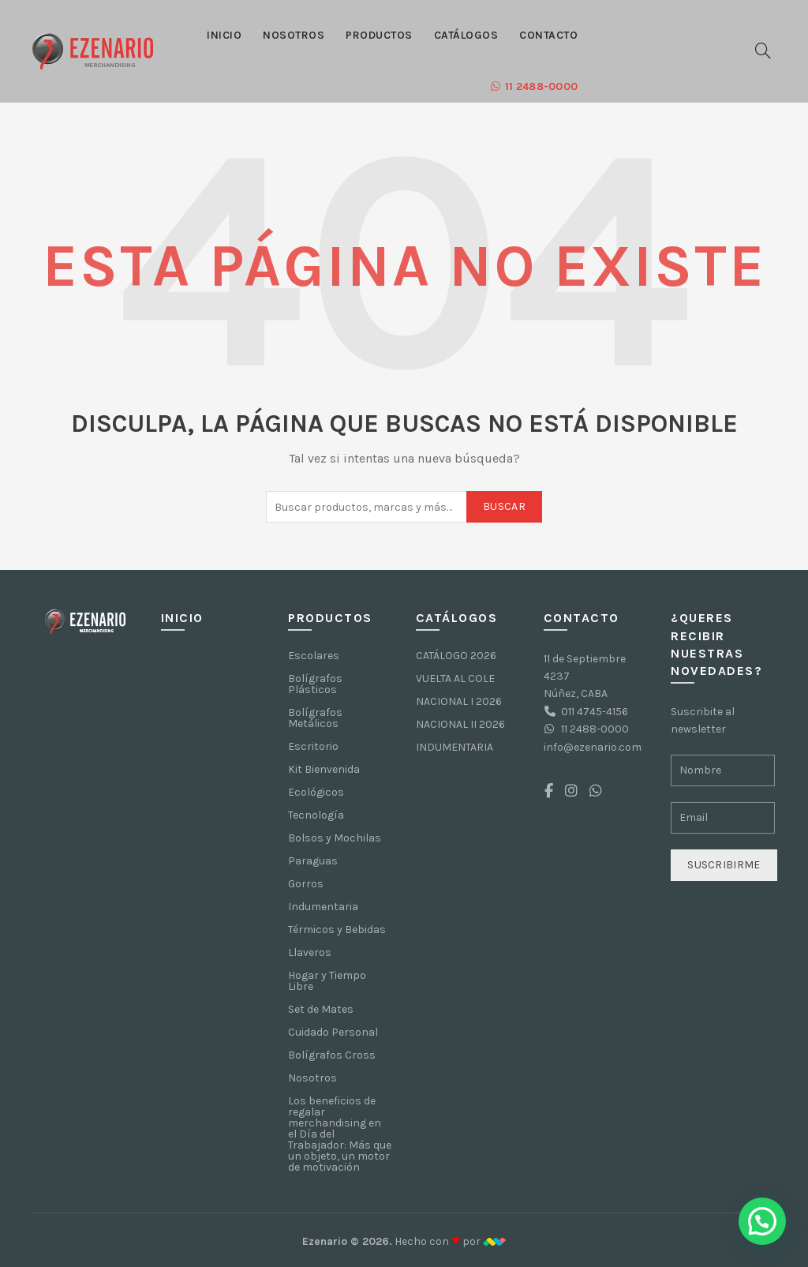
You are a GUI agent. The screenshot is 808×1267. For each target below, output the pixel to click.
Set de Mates (321, 1009)
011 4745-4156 (594, 711)
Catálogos (466, 35)
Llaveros (309, 952)
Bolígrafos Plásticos (315, 684)
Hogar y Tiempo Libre (327, 981)
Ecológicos (316, 792)
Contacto (548, 35)
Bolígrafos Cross (332, 1055)
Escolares (313, 655)
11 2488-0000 (534, 86)
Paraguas (313, 861)
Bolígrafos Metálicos (315, 718)
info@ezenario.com (593, 747)
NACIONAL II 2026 (460, 724)
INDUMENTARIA (454, 747)
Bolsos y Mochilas (334, 838)
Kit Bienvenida (324, 769)
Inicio (224, 35)
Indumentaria (323, 906)
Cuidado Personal (333, 1032)
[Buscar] (763, 50)
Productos (379, 35)
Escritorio (313, 746)
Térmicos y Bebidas (337, 929)
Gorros (306, 883)
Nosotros (293, 35)
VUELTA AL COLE (455, 678)
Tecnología (316, 815)
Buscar (504, 506)
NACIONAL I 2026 (459, 701)
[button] (762, 1221)
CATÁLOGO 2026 (456, 655)
